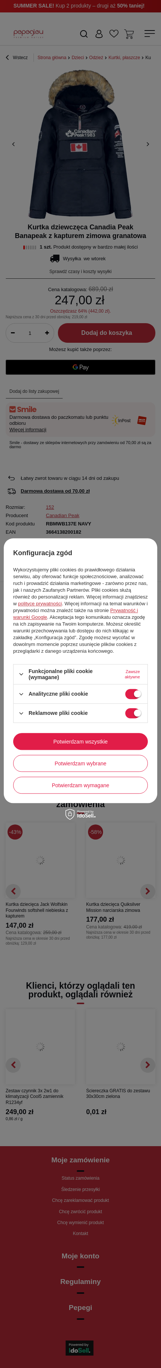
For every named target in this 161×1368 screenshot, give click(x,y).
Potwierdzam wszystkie (80, 742)
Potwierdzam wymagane (80, 785)
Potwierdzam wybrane (80, 763)
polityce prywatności (40, 603)
